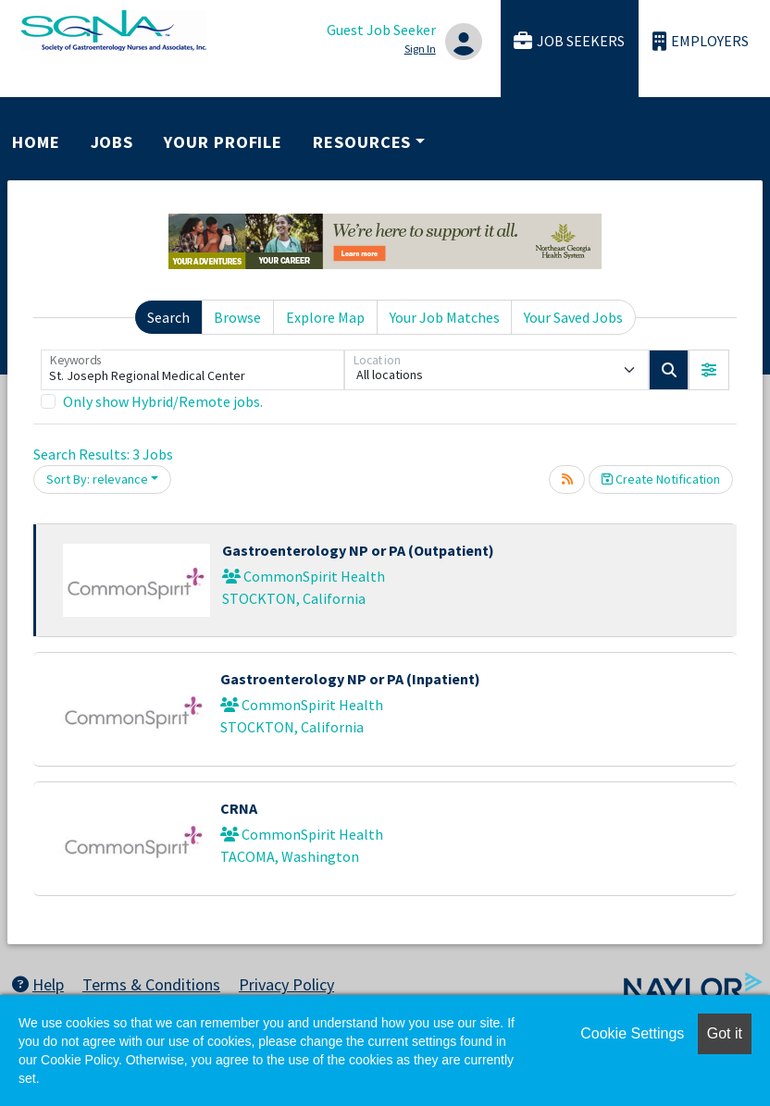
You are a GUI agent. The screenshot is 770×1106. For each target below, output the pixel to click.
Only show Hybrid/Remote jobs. (163, 401)
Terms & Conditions (151, 984)
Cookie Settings (632, 1033)
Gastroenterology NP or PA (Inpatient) (350, 679)
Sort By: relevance (97, 479)
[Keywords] (192, 370)
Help (38, 984)
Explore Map (325, 317)
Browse (237, 317)
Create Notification (661, 479)
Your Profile (223, 142)
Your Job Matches (445, 317)
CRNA (238, 808)
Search (168, 317)
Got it (724, 1033)
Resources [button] (362, 142)
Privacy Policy (286, 984)
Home (36, 142)
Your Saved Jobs (573, 317)
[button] (709, 370)
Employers (700, 41)
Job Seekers (569, 41)
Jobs (112, 142)
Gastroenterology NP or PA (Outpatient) (358, 550)
